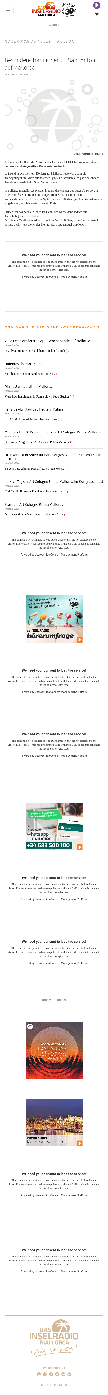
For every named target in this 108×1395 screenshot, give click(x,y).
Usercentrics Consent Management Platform (61, 276)
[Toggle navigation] (8, 10)
